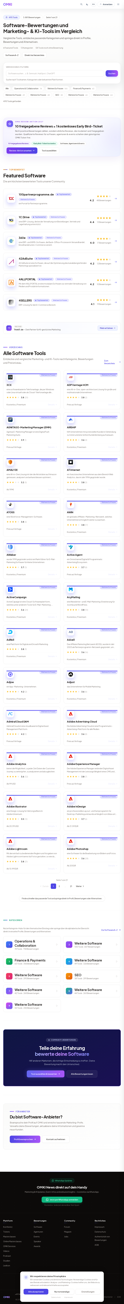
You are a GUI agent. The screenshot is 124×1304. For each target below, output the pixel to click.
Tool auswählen (49, 150)
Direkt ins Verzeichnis (34, 55)
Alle (7, 88)
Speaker (37, 1241)
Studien (6, 1260)
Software (38, 1227)
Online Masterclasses (12, 1241)
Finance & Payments (83, 88)
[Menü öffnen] (118, 4)
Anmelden (106, 4)
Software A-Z (11, 55)
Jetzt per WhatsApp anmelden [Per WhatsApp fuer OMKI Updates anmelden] (62, 1199)
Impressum (99, 1227)
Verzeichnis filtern (17, 67)
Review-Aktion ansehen (22, 150)
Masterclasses (9, 1236)
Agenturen (38, 1231)
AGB (97, 1245)
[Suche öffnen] (81, 4)
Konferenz (7, 1227)
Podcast (7, 1256)
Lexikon (6, 1265)
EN (93, 4)
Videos (6, 1251)
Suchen (111, 73)
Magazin (67, 1231)
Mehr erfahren (107, 336)
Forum (67, 1227)
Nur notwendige (61, 1291)
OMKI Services (9, 1246)
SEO (59, 95)
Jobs (66, 1236)
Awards (37, 1246)
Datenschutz (100, 1231)
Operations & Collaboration (28, 88)
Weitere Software (57, 88)
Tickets (6, 1231)
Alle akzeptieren (36, 1291)
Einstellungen (88, 1291)
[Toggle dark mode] (87, 4)
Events (37, 1236)
